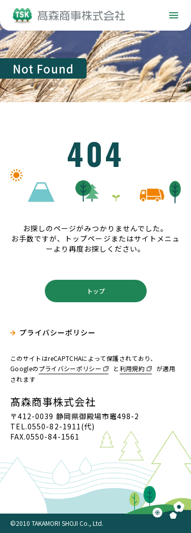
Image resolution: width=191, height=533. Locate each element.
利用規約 (132, 368)
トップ (96, 290)
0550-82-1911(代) (61, 426)
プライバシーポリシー (57, 332)
